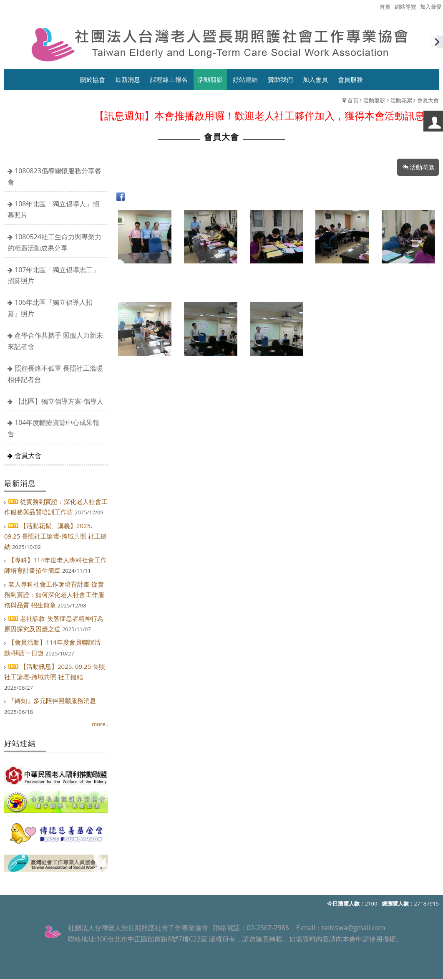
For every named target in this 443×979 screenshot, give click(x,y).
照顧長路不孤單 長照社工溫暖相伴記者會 (55, 374)
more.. (100, 724)
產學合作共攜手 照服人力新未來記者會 (55, 341)
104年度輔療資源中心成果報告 (53, 428)
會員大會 (28, 455)
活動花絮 (401, 100)
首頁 (352, 100)
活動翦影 (374, 100)
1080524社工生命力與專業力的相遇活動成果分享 (54, 242)
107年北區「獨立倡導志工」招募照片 (53, 275)
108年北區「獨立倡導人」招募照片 (53, 209)
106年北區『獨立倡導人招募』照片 (50, 308)
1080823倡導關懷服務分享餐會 (54, 176)
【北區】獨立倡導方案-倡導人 (59, 401)
